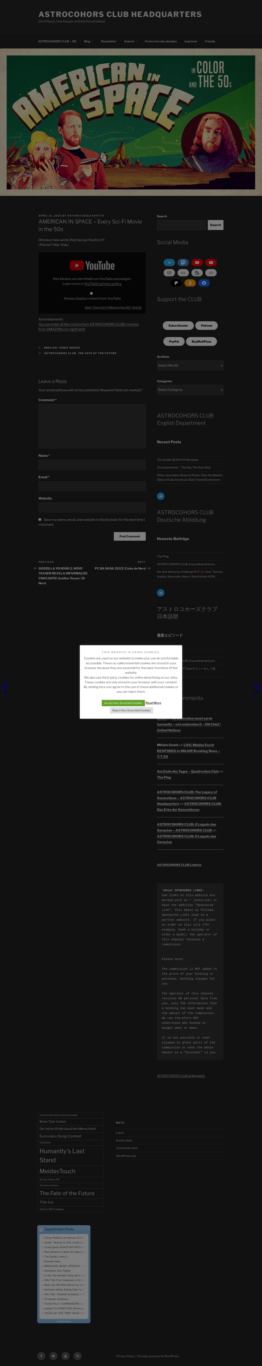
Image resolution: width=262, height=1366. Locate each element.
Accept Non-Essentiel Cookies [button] (123, 703)
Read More (153, 703)
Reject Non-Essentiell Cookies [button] (131, 710)
